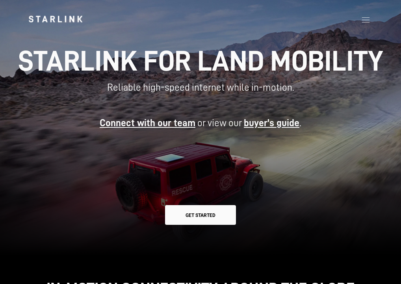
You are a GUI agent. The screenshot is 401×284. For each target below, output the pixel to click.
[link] (56, 18)
